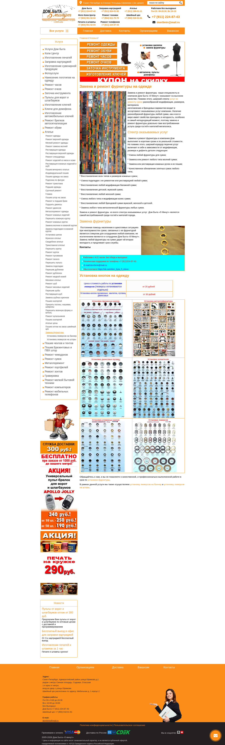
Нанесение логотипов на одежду (60, 79)
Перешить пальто (53, 262)
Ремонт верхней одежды (57, 139)
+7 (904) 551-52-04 (86, 18)
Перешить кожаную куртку (57, 218)
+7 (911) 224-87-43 (86, 11)
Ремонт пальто (52, 259)
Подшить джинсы (53, 204)
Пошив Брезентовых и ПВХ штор (58, 349)
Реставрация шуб (53, 294)
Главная (88, 30)
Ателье (49, 131)
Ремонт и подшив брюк (56, 201)
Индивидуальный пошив (57, 173)
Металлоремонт (54, 363)
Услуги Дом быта (55, 49)
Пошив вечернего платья (57, 169)
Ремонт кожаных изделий (57, 215)
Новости (59, 603)
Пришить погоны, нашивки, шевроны (58, 305)
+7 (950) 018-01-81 (133, 18)
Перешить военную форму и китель (58, 311)
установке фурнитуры (99, 480)
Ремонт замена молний (56, 146)
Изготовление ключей (58, 104)
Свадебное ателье (54, 242)
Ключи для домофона (58, 108)
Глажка (48, 194)
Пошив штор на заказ (55, 197)
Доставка (105, 30)
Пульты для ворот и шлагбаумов (57, 99)
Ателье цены (51, 323)
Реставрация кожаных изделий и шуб (60, 165)
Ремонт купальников (55, 316)
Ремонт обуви (53, 127)
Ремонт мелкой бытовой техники (59, 381)
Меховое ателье (53, 280)
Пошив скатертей (53, 301)
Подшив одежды (53, 187)
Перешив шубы (52, 290)
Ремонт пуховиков (54, 255)
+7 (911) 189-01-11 (133, 11)
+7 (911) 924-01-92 (110, 11)
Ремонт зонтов (54, 371)
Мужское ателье (53, 238)
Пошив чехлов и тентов (59, 343)
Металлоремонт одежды (57, 211)
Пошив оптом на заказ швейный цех (60, 327)
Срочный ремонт (53, 190)
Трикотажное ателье (55, 245)
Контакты (124, 30)
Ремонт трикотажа (54, 183)
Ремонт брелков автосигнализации (56, 122)
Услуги (59, 41)
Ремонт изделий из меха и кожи (60, 160)
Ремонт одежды (52, 136)
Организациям (148, 30)
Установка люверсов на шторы (61, 339)
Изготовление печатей (58, 57)
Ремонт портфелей (56, 367)
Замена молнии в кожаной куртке (61, 225)
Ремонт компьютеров (57, 387)
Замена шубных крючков (57, 297)
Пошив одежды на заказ (56, 176)
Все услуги (58, 30)
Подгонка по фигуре (54, 180)
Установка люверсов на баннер (62, 336)
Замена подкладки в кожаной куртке (59, 230)
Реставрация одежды (55, 150)
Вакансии (173, 30)
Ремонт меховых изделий (57, 287)
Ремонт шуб (51, 283)
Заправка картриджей (58, 61)
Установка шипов (53, 235)
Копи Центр (52, 53)
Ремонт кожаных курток (56, 222)
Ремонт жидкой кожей (55, 276)
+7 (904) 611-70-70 (110, 18)
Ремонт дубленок (53, 273)
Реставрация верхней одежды (59, 153)
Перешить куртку (53, 249)
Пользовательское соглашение (129, 725)
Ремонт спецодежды (55, 157)
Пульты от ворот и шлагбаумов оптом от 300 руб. (57, 612)
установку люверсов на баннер (145, 484)
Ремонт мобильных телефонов (56, 393)
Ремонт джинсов (53, 208)
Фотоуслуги (52, 73)
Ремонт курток (52, 252)
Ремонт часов (53, 84)
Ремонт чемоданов (56, 354)
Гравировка (52, 375)
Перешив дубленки (54, 269)
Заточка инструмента (57, 93)
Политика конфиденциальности (96, 725)
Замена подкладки (54, 266)
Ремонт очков (53, 89)
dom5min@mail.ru (168, 22)
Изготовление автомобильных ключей (59, 115)
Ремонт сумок (53, 358)
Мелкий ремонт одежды (56, 143)
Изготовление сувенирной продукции (60, 68)
